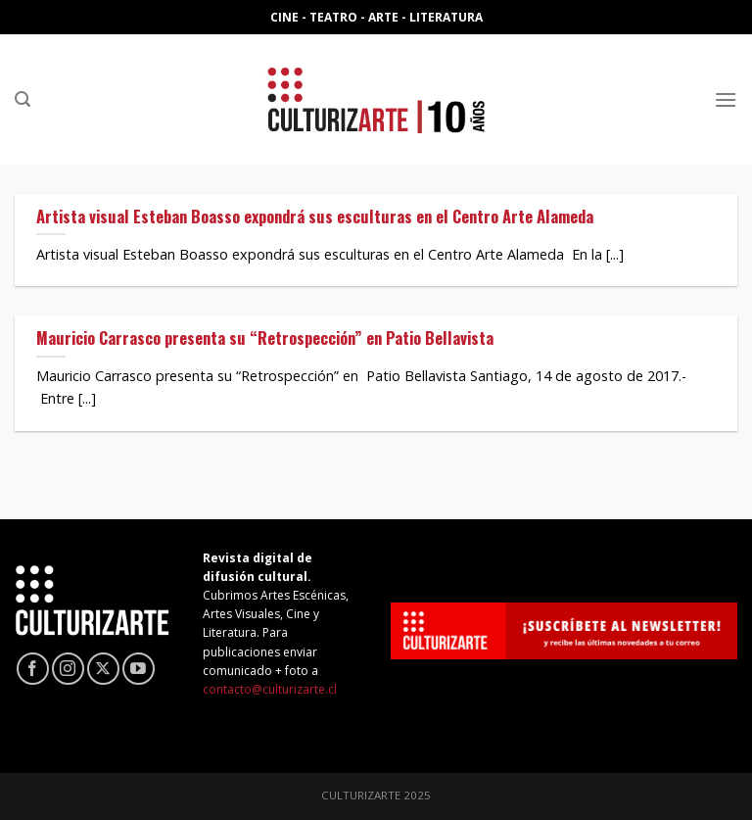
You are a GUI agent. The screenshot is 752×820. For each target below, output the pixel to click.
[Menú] (725, 99)
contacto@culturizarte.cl (270, 689)
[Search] (22, 99)
